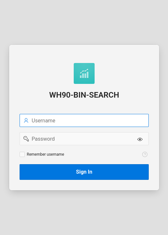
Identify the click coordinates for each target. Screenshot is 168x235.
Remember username (45, 154)
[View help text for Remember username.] (145, 154)
